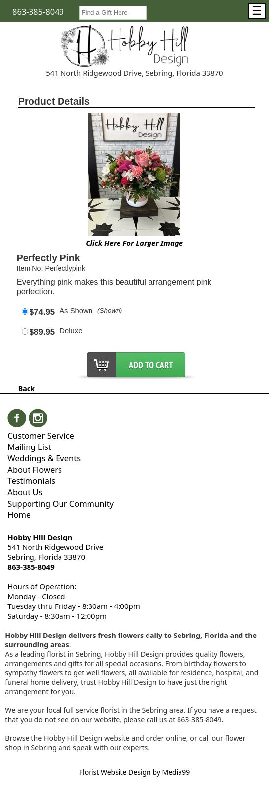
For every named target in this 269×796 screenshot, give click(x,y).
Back (26, 388)
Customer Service (40, 435)
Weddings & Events (44, 458)
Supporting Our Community (60, 503)
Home (18, 514)
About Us (24, 492)
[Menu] (257, 11)
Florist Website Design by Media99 (134, 772)
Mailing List (29, 446)
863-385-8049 (38, 11)
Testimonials (31, 480)
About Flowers (34, 469)
